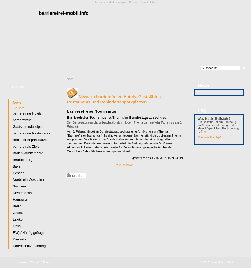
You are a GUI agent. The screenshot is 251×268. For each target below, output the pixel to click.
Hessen (18, 173)
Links (17, 226)
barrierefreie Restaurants (31, 133)
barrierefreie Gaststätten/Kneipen (28, 123)
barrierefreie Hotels (27, 113)
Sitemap (47, 262)
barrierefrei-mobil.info (222, 262)
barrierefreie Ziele (26, 146)
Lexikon (18, 219)
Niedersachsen (24, 193)
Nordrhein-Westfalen (28, 180)
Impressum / (23, 262)
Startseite (19, 87)
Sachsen (19, 186)
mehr (205, 131)
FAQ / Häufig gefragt (28, 233)
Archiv (19, 107)
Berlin (17, 206)
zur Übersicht (125, 164)
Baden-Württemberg (28, 153)
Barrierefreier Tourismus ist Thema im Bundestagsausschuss (116, 118)
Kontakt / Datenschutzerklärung (29, 242)
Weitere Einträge (209, 137)
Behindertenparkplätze (30, 140)
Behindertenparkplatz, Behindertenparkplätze (129, 2)
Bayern (18, 166)
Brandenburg (22, 160)
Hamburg (20, 199)
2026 (206, 262)
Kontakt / (36, 262)
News (70, 79)
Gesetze (19, 213)
